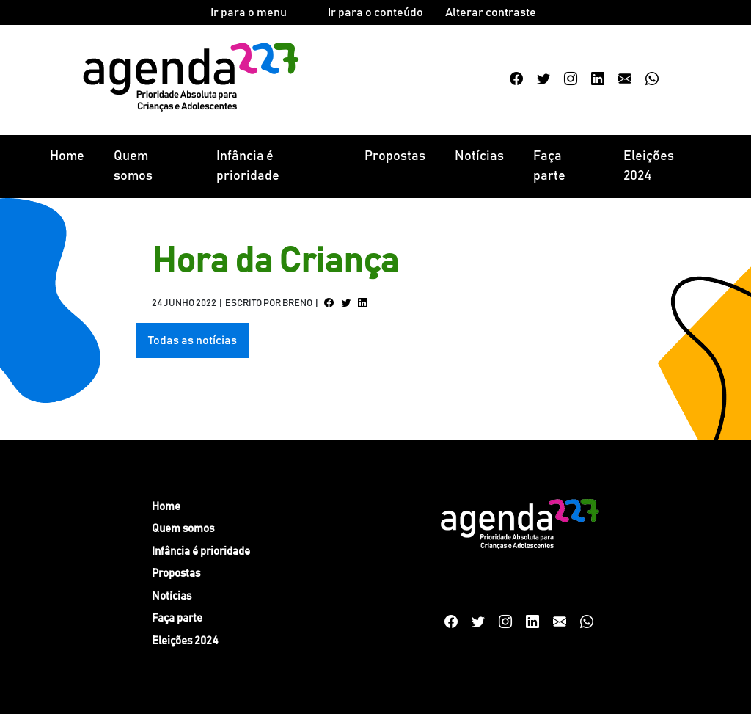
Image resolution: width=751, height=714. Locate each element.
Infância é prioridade (247, 166)
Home (67, 156)
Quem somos (133, 166)
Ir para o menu (248, 12)
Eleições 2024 (648, 166)
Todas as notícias (192, 340)
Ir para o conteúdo (375, 12)
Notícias (479, 156)
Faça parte (549, 166)
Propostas (394, 156)
